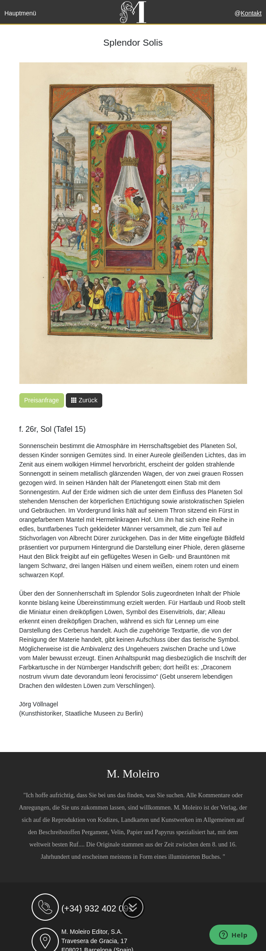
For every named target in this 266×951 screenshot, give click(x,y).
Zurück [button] (84, 400)
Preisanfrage (41, 400)
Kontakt (251, 13)
